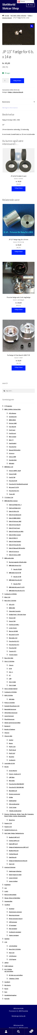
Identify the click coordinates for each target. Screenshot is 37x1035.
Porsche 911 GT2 (14, 645)
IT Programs (8, 406)
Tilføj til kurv (17, 80)
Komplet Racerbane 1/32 (11, 706)
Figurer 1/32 (8, 827)
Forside (7, 15)
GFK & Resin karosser (10, 713)
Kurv (5, 992)
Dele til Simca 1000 (15, 555)
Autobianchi (13, 417)
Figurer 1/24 (8, 823)
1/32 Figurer (12, 959)
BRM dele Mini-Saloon (11, 501)
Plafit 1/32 (12, 746)
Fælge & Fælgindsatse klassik (18, 861)
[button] (31, 26)
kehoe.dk (22, 1016)
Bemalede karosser (10, 709)
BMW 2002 (12, 608)
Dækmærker (12, 801)
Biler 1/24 (7, 597)
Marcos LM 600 (13, 631)
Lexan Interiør (13, 878)
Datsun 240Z (13, 423)
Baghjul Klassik (13, 850)
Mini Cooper (12, 437)
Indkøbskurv (29, 1030)
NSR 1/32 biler (8, 695)
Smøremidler (8, 901)
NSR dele (11, 699)
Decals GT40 (17, 577)
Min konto (6, 1031)
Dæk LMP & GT (13, 844)
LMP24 (6, 963)
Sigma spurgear (14, 935)
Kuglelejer (7, 885)
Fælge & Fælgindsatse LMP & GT (19, 847)
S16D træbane (8, 966)
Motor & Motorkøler (10, 894)
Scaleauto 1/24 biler (10, 594)
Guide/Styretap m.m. (10, 830)
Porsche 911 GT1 (14, 491)
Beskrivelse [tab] (6, 102)
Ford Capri (12, 430)
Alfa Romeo (12, 413)
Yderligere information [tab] (10, 108)
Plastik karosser (9, 719)
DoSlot (11, 740)
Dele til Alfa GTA (14, 511)
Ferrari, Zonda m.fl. (15, 774)
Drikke (11, 797)
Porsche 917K (13, 481)
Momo (11, 743)
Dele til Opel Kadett (15, 541)
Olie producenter (14, 804)
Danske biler (13, 460)
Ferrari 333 (12, 618)
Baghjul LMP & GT (14, 837)
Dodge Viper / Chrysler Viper (17, 614)
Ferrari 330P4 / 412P (15, 471)
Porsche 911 (12, 447)
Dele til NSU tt (13, 538)
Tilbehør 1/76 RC (14, 978)
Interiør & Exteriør (9, 867)
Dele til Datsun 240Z (15, 521)
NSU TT (11, 440)
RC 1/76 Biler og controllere (8, 970)
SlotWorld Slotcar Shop (10, 6)
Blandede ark (13, 791)
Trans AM (12, 494)
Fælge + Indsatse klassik (15, 92)
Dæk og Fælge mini (15, 508)
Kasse (6, 989)
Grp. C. (11, 672)
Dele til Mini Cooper (15, 535)
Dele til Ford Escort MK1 (16, 531)
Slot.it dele (12, 682)
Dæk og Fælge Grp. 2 (15, 505)
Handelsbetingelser (10, 995)
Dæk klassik (12, 857)
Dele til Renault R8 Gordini (17, 548)
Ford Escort (12, 433)
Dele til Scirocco (14, 551)
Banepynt (7, 726)
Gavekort (7, 982)
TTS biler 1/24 (8, 497)
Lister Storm (13, 628)
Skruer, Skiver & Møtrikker (12, 898)
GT (10, 675)
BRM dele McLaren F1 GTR (16, 587)
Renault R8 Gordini (14, 450)
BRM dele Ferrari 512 (15, 565)
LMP (10, 679)
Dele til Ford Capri (14, 528)
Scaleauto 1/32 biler (10, 692)
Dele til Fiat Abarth (15, 525)
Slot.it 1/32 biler (9, 661)
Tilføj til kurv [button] (19, 188)
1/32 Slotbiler (13, 946)
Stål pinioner (13, 922)
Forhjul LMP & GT (14, 841)
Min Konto (7, 985)
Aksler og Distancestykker (12, 723)
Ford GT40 (12, 477)
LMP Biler (12, 777)
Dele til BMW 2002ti (15, 518)
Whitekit (11, 463)
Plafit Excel (12, 750)
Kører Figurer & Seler (15, 875)
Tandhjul (7, 905)
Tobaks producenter (15, 811)
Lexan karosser (9, 716)
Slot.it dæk (12, 685)
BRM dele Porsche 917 (15, 580)
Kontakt (6, 999)
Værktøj (6, 939)
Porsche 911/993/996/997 (16, 784)
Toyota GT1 (12, 651)
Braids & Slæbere (9, 729)
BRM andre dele (9, 558)
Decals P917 (17, 584)
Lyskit (6, 891)
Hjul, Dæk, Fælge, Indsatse (18, 15)
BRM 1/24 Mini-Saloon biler (12, 409)
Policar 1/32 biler (9, 702)
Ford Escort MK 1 (14, 624)
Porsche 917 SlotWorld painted (18, 484)
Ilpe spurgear (13, 929)
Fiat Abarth (12, 427)
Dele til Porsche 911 (15, 545)
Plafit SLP (12, 753)
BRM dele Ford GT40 (15, 573)
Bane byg (12, 820)
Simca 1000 (12, 457)
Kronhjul (11, 909)
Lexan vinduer (13, 881)
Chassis (6, 733)
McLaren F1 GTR (14, 487)
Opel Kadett (12, 443)
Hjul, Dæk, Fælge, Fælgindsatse (14, 833)
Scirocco (11, 453)
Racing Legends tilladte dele (17, 562)
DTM (10, 668)
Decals (6, 767)
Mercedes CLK (13, 638)
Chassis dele (8, 736)
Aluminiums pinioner (15, 912)
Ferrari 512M (12, 474)
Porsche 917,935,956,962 (16, 787)
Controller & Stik (9, 763)
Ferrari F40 (12, 621)
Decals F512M (17, 569)
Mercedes (12, 780)
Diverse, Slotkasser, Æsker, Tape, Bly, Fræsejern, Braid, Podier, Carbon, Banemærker (19, 815)
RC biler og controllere (16, 975)
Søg (18, 1031)
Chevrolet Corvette (15, 611)
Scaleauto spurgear (15, 932)
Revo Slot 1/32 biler (10, 600)
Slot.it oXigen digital (10, 689)
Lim (5, 888)
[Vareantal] (5, 80)
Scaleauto (12, 760)
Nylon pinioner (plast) (15, 919)
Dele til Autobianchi (15, 515)
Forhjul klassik (13, 854)
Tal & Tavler (12, 807)
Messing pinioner (14, 915)
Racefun (11, 757)
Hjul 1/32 (11, 864)
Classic (11, 665)
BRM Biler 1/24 (8, 467)
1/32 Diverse (12, 956)
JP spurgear (12, 925)
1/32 (5, 942)
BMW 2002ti (12, 420)
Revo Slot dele (8, 658)
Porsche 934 (12, 648)
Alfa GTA (11, 604)
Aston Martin (13, 771)
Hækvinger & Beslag (15, 871)
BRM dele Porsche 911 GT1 (17, 590)
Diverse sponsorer (14, 794)
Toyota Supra (13, 655)
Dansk (21, 1)
